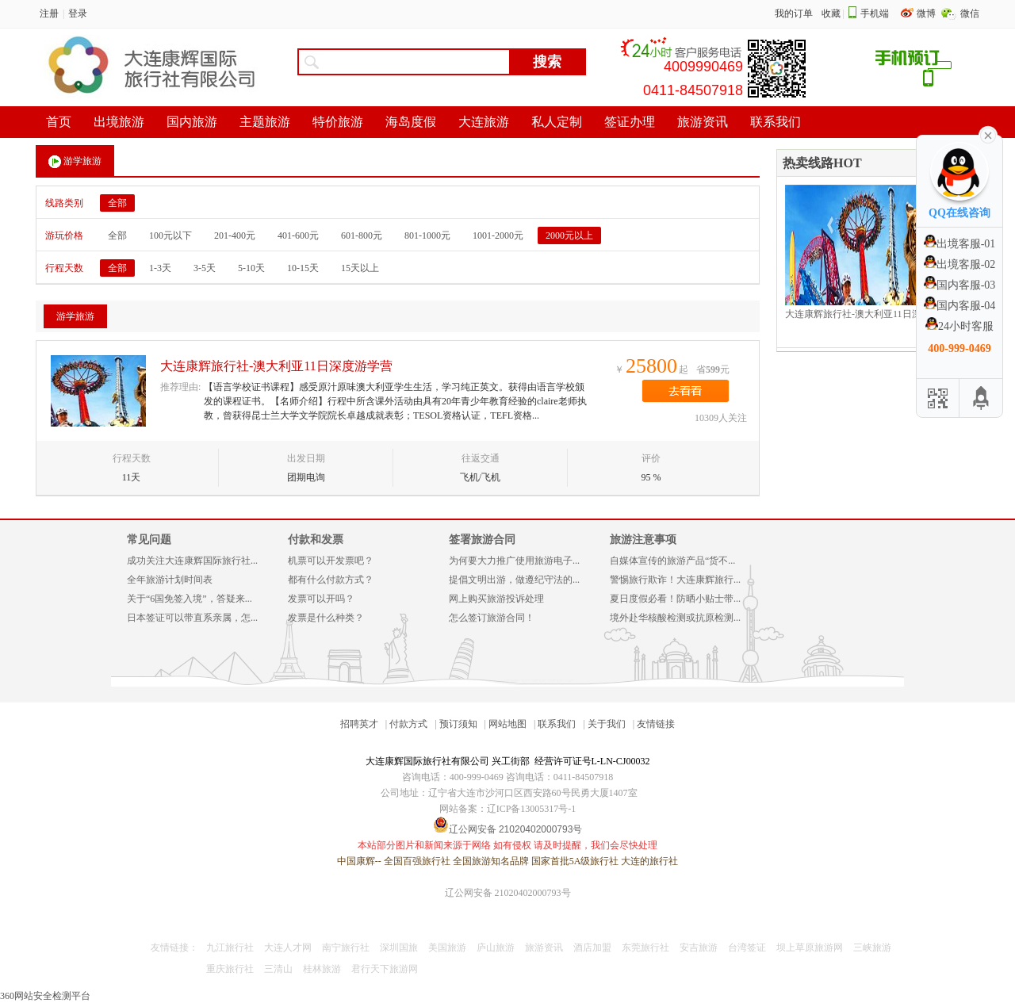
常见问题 (149, 540)
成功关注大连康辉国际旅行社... (192, 560)
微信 (969, 13)
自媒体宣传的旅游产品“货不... (672, 560)
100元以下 (170, 235)
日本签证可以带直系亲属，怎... (192, 617)
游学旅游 (75, 161)
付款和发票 (315, 540)
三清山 (278, 968)
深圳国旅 (399, 947)
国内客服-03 (960, 285)
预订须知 (458, 723)
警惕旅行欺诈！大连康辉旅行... (675, 579)
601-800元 (361, 235)
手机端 (874, 13)
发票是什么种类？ (326, 617)
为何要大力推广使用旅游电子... (514, 560)
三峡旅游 (872, 947)
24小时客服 (959, 326)
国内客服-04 (960, 306)
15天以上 (360, 268)
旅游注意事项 (643, 540)
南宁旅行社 (346, 947)
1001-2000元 (498, 235)
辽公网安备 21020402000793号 (508, 892)
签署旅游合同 (482, 540)
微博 (927, 13)
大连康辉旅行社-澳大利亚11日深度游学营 (276, 366)
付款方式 (408, 723)
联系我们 (557, 723)
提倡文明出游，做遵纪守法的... (514, 579)
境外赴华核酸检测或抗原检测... (675, 617)
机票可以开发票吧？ (330, 560)
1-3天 (160, 268)
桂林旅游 (322, 968)
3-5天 (204, 268)
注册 (49, 13)
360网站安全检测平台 (45, 995)
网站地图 (507, 723)
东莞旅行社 (645, 947)
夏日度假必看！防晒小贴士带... (675, 598)
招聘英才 (359, 723)
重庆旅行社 (230, 968)
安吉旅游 (699, 947)
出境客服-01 (960, 244)
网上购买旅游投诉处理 (496, 598)
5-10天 (251, 268)
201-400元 (234, 235)
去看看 (686, 391)
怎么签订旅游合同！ (491, 617)
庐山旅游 (496, 947)
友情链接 (656, 723)
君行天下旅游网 (384, 968)
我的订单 (794, 13)
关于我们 (607, 723)
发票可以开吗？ (321, 598)
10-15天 (303, 268)
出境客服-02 (960, 264)
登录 (77, 13)
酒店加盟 (592, 947)
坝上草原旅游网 (809, 947)
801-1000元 (427, 235)
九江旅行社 (230, 947)
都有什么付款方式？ (330, 579)
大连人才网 (288, 947)
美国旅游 (447, 947)
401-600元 (298, 235)
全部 (117, 203)
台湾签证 (747, 947)
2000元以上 (569, 235)
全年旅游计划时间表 (170, 579)
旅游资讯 (544, 947)
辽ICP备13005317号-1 (531, 808)
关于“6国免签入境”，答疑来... (189, 598)
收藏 (831, 13)
